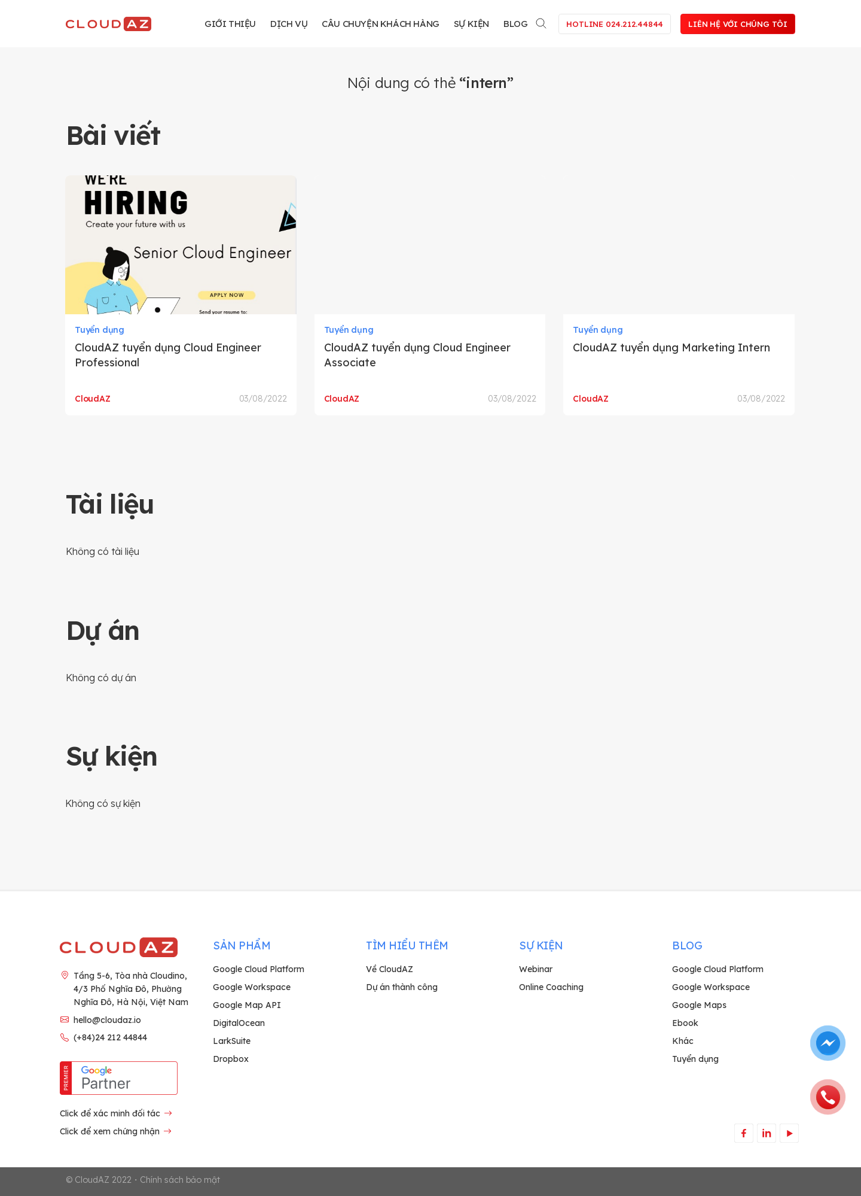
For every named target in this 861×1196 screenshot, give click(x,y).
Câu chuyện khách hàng (380, 23)
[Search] (542, 21)
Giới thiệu (230, 23)
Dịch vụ (288, 23)
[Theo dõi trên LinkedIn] (766, 1132)
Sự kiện (471, 23)
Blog (515, 23)
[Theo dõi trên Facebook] (743, 1132)
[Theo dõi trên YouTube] (788, 1132)
